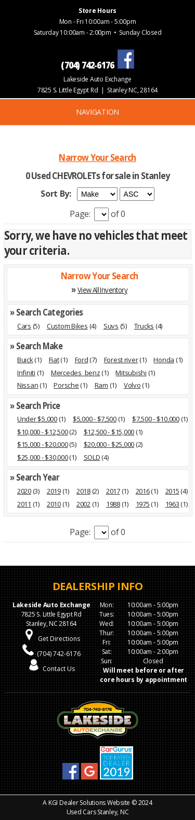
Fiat (54, 359)
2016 (143, 491)
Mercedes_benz (75, 372)
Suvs (111, 326)
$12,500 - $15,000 (109, 431)
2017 (113, 491)
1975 (143, 504)
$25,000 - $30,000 (42, 457)
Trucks (144, 326)
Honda (163, 359)
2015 (172, 491)
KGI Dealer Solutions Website (89, 802)
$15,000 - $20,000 (42, 444)
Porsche (66, 385)
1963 (172, 504)
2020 (24, 491)
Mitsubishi (130, 372)
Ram (101, 385)
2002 (83, 504)
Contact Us (59, 668)
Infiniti (26, 372)
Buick (25, 359)
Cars (24, 326)
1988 (113, 504)
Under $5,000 (37, 418)
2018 (83, 491)
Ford (81, 359)
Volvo (132, 385)
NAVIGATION (97, 112)
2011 (24, 504)
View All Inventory (102, 289)
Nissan (27, 385)
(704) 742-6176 (59, 653)
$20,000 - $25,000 (109, 444)
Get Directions (59, 638)
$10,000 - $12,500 (42, 431)
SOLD (92, 457)
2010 (54, 504)
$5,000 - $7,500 (94, 418)
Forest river (121, 359)
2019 (54, 491)
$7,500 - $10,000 (155, 418)
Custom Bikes (67, 326)
